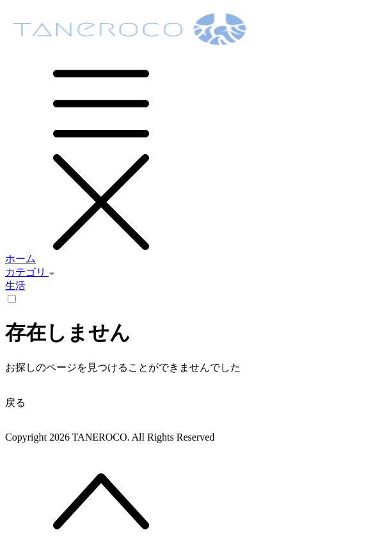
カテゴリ (30, 272)
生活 (15, 285)
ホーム (20, 258)
